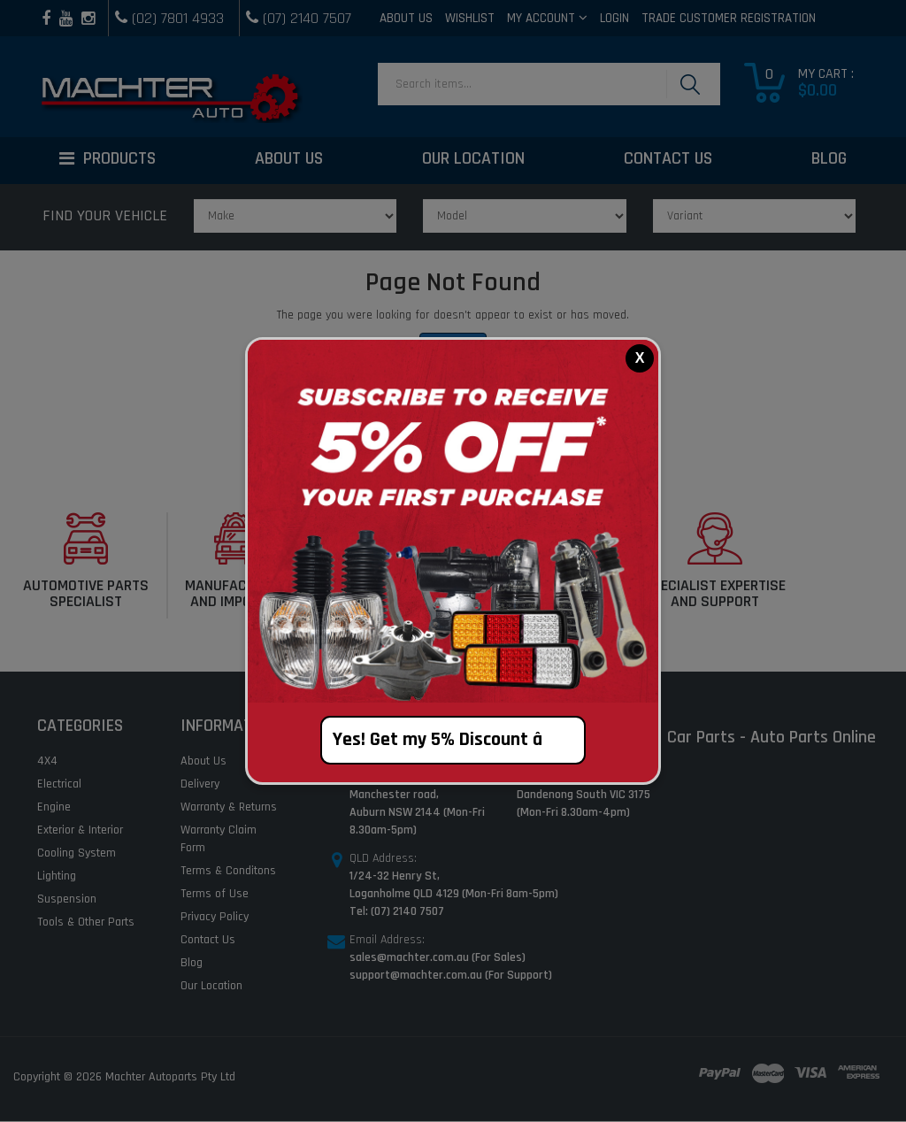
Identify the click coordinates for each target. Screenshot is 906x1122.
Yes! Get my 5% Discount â (453, 739)
